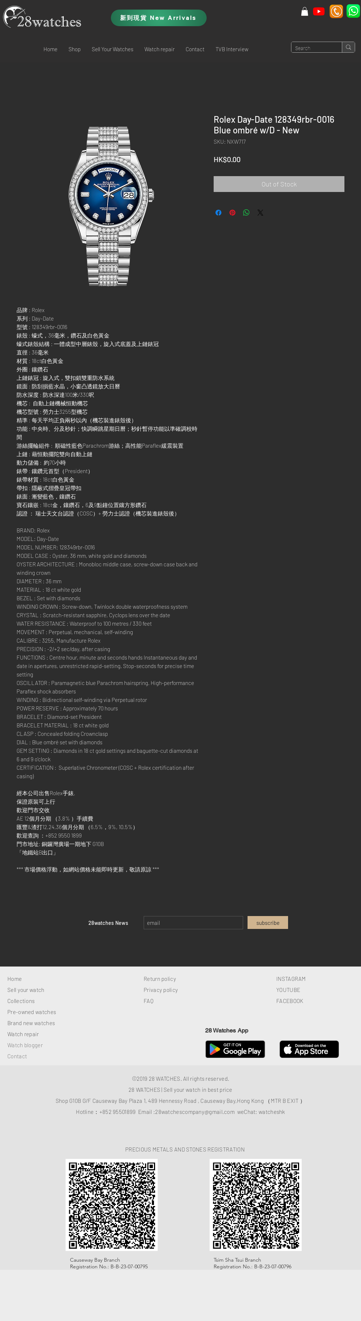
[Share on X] (260, 212)
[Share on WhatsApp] (246, 212)
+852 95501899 (117, 1111)
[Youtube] (319, 11)
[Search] (310, 48)
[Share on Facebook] (218, 212)
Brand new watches (31, 1023)
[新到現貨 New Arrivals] (159, 18)
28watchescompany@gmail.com (195, 1111)
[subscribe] (268, 922)
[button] (74, 49)
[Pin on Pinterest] (232, 212)
